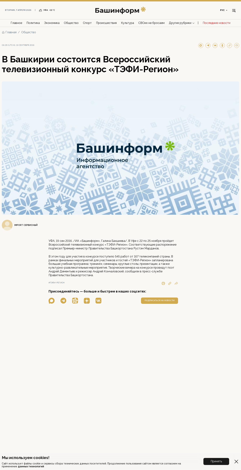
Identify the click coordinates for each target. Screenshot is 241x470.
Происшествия (106, 23)
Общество (71, 23)
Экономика (52, 23)
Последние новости (216, 23)
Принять (216, 461)
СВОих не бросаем (151, 23)
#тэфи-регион (57, 283)
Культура (127, 23)
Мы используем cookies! (25, 457)
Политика (33, 23)
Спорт (87, 23)
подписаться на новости (159, 300)
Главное (16, 23)
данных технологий (31, 466)
